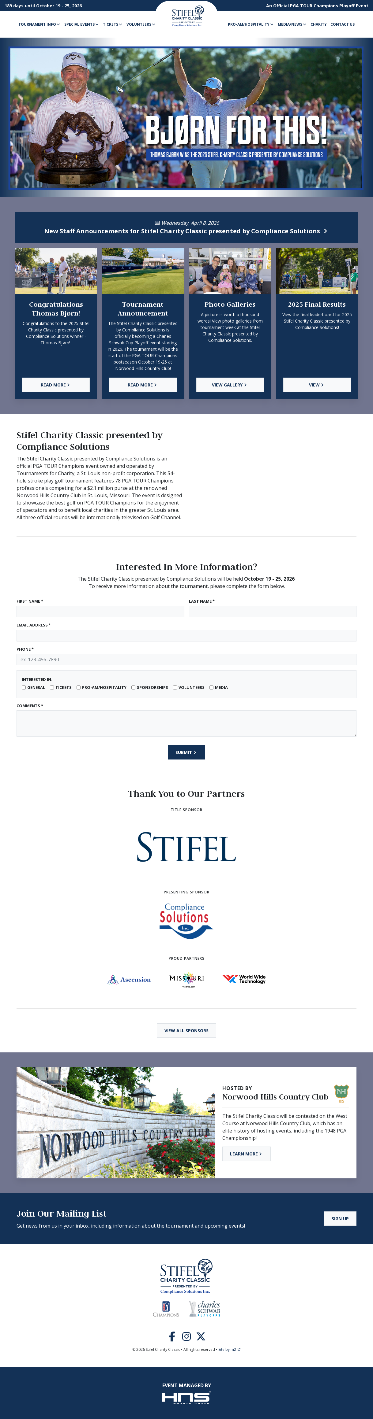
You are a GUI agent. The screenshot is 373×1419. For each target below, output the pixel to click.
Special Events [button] (81, 24)
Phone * (25, 649)
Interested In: (37, 679)
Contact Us (342, 24)
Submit (186, 752)
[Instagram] (186, 1338)
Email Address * (34, 625)
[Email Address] (186, 635)
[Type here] (186, 723)
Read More (56, 385)
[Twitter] (201, 1338)
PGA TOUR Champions (314, 6)
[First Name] (100, 611)
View (317, 385)
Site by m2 (229, 1349)
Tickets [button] (113, 24)
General (36, 687)
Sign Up (340, 1218)
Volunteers (192, 687)
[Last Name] (273, 611)
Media (221, 687)
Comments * (30, 705)
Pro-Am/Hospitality (104, 687)
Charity (319, 24)
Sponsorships (152, 687)
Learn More (246, 1154)
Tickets (63, 687)
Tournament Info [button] (39, 24)
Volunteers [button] (141, 24)
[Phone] (186, 659)
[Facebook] (172, 1338)
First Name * (30, 601)
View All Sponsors (186, 1030)
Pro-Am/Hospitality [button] (251, 24)
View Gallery (230, 385)
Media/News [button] (292, 24)
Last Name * (202, 601)
